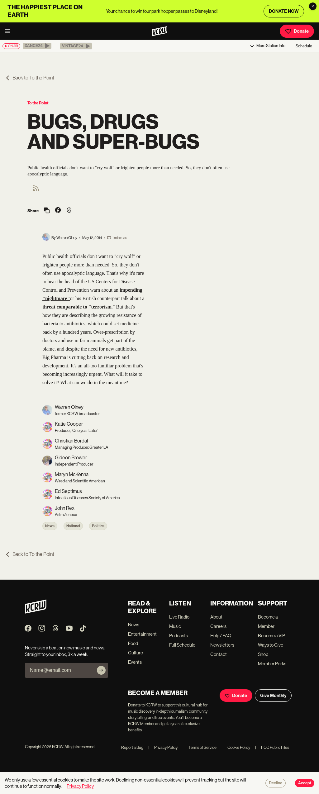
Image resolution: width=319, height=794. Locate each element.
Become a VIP (271, 635)
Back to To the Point (29, 78)
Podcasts (178, 635)
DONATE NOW (284, 11)
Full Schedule (182, 645)
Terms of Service (200, 747)
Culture (135, 652)
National (73, 526)
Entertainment (142, 634)
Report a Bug (132, 747)
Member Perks (272, 663)
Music (175, 626)
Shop (263, 654)
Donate (297, 31)
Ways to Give (270, 645)
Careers (218, 626)
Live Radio (179, 616)
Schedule (304, 46)
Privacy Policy (163, 747)
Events (135, 662)
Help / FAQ (220, 635)
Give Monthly (273, 695)
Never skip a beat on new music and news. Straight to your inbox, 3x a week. (65, 651)
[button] (37, 46)
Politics (98, 526)
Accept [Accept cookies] (304, 783)
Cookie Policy (235, 747)
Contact (218, 654)
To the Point (38, 103)
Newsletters (222, 645)
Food (133, 643)
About (216, 616)
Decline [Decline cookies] (275, 783)
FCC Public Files (272, 747)
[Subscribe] (101, 670)
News (50, 526)
